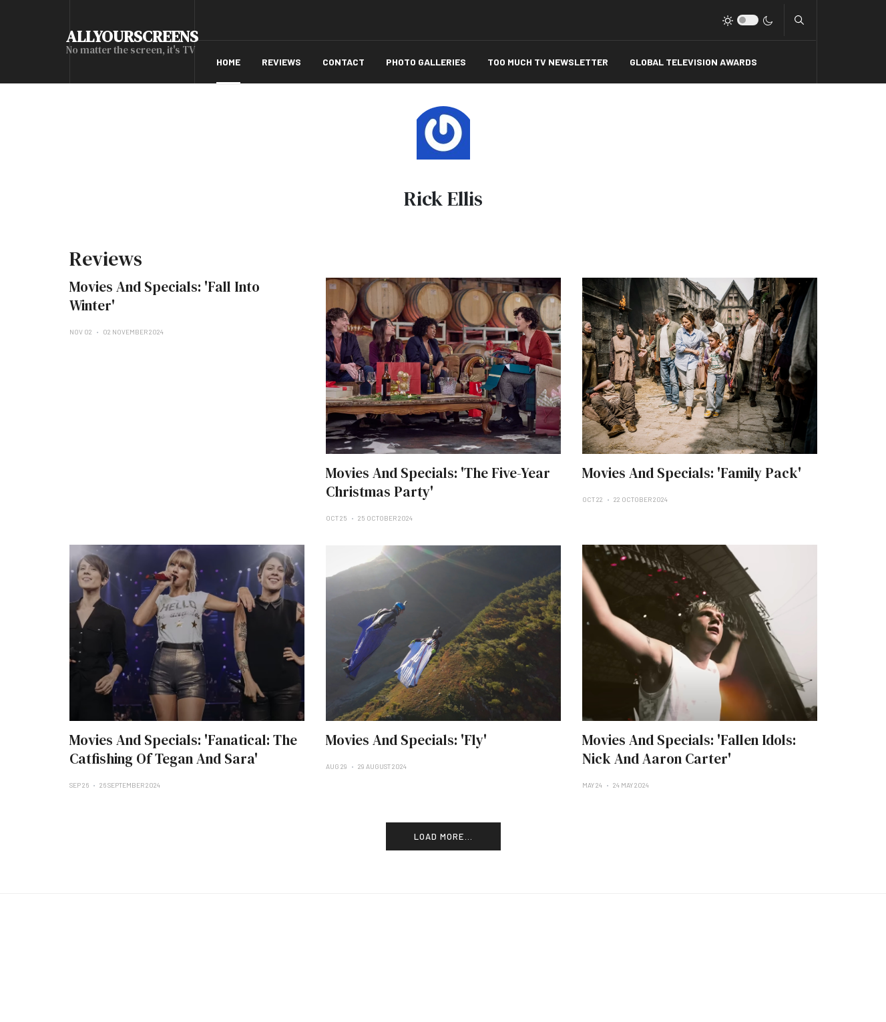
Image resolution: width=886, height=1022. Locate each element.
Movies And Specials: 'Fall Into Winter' (164, 296)
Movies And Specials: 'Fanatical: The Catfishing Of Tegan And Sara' (183, 749)
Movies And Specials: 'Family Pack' (691, 473)
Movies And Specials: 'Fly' (406, 740)
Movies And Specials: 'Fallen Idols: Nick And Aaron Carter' (689, 749)
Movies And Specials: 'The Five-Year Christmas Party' (438, 482)
